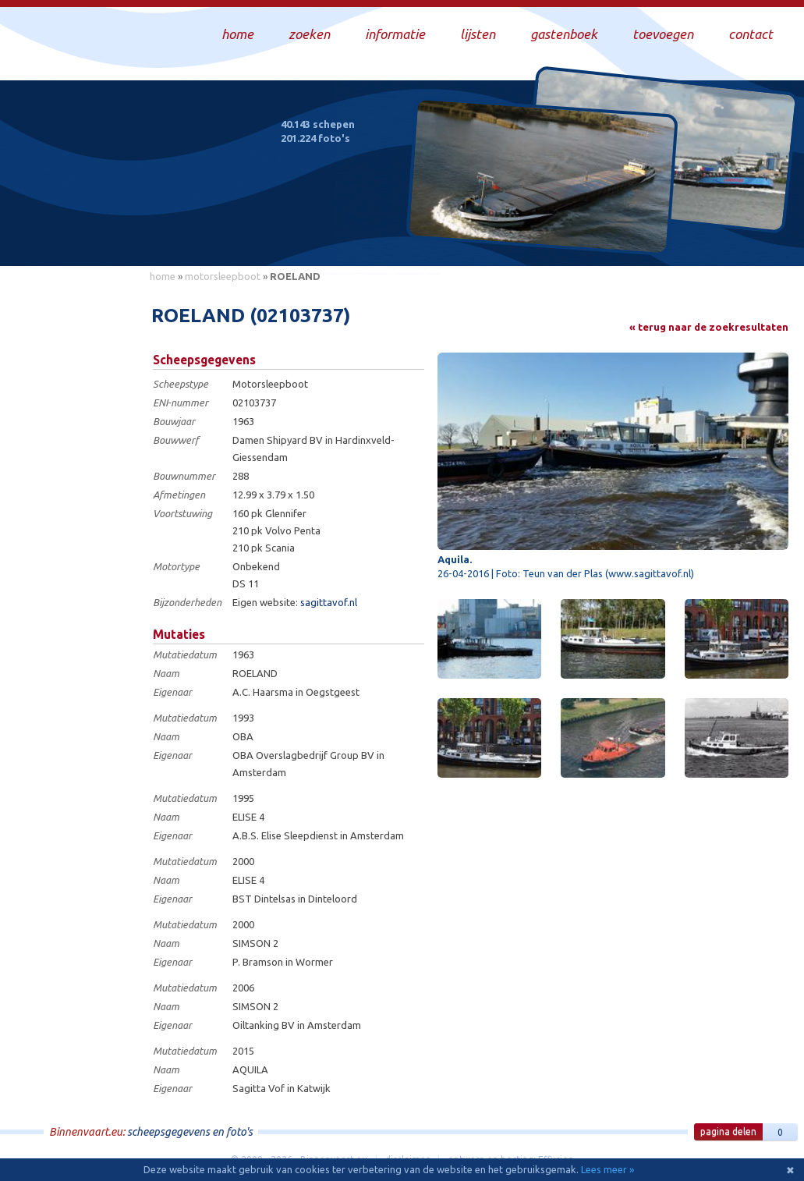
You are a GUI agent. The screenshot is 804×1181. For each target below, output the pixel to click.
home (162, 276)
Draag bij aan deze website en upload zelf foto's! (659, 237)
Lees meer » (607, 1169)
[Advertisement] (70, 523)
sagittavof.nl (328, 602)
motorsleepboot (222, 276)
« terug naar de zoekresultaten (708, 326)
